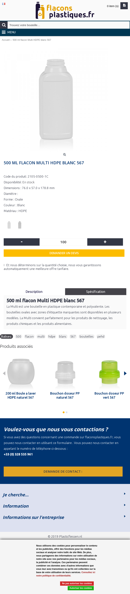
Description (34, 291)
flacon (29, 336)
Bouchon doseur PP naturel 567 (65, 395)
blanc (63, 336)
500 (18, 336)
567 (73, 336)
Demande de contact (63, 471)
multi (41, 336)
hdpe (51, 336)
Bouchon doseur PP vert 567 (109, 395)
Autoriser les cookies (81, 588)
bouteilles (87, 336)
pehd (100, 336)
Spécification (95, 291)
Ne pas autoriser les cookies (77, 583)
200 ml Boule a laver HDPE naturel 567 (21, 395)
